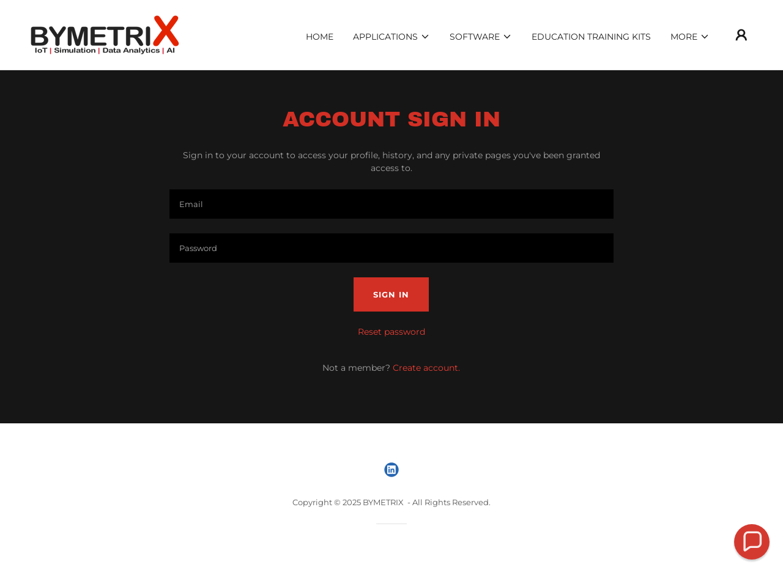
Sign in (391, 294)
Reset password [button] (391, 331)
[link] (104, 34)
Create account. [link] (426, 367)
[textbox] (391, 204)
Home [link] (319, 36)
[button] (391, 36)
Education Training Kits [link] (591, 36)
